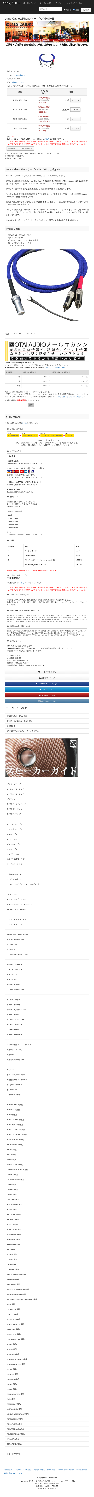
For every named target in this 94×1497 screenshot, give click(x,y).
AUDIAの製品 (12, 1115)
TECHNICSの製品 (14, 1404)
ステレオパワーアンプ (15, 789)
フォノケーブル (13, 854)
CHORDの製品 (12, 1175)
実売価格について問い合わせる (20, 148)
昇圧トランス (12, 975)
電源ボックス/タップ (15, 1050)
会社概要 (8, 1470)
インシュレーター (13, 1000)
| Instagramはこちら (47, 701)
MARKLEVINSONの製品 (16, 1274)
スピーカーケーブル (14, 824)
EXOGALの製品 (13, 1220)
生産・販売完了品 (13, 1454)
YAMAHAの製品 (13, 1439)
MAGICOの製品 (13, 1279)
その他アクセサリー (14, 1025)
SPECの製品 (12, 1369)
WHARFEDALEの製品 (15, 1429)
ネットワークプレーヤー (16, 899)
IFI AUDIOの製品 (13, 1244)
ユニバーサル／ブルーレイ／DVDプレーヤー (24, 884)
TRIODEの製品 (12, 1374)
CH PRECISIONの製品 (15, 1180)
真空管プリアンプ (13, 814)
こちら (46, 139)
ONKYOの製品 (12, 1314)
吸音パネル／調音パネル (16, 1010)
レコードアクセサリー (15, 989)
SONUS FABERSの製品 (16, 1364)
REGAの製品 (12, 1349)
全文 (76, 10)
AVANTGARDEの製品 (15, 1140)
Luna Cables (20, 75)
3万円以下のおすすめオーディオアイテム (23, 731)
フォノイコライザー (14, 970)
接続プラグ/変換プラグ (15, 859)
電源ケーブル (12, 1055)
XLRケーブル (12, 839)
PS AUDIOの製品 (13, 1319)
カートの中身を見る (47, 672)
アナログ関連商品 (13, 985)
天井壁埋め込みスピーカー (17, 1080)
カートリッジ (12, 980)
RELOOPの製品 (13, 1354)
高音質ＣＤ (11, 726)
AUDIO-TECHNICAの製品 (17, 1135)
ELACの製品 (12, 1210)
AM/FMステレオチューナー (17, 934)
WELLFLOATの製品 (14, 1424)
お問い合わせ (29, 3)
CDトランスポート (14, 879)
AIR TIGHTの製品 (13, 1110)
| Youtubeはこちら (47, 695)
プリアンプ (11, 799)
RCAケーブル (12, 834)
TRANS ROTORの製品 (15, 1394)
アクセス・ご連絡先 (22, 1470)
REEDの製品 (12, 1344)
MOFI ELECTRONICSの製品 (18, 1289)
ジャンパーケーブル (14, 829)
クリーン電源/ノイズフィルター (19, 1045)
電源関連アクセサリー (15, 1060)
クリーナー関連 (13, 1030)
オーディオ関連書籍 (14, 1035)
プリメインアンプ (13, 784)
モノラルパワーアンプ (15, 794)
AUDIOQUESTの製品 (15, 1125)
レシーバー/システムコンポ (17, 954)
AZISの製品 (11, 1155)
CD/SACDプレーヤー (15, 874)
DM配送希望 (81, 1470)
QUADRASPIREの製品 (15, 1339)
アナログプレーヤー (14, 965)
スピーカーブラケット (15, 1095)
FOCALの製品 (12, 1224)
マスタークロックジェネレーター (19, 904)
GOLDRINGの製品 (14, 1234)
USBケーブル (12, 849)
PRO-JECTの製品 (14, 1334)
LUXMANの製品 (13, 1269)
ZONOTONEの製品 (14, 1444)
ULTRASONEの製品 (14, 1409)
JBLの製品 (11, 1249)
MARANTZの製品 (13, 1284)
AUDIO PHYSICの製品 (15, 1120)
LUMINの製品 (12, 1259)
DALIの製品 (11, 1185)
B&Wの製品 (11, 1160)
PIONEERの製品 (13, 1329)
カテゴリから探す (75, 3)
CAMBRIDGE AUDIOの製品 (17, 1170)
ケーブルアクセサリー (15, 864)
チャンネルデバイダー (15, 939)
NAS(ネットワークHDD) (16, 909)
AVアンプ (10, 1070)
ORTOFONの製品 (13, 1309)
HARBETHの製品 (13, 1239)
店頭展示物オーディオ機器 (17, 716)
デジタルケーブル (13, 844)
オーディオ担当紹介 (65, 1470)
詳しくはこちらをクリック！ (57, 367)
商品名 (67, 10)
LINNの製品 (11, 1264)
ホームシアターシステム (16, 1075)
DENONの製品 (12, 1190)
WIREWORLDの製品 (15, 1419)
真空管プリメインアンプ (16, 804)
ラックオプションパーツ (16, 1020)
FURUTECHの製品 (14, 1229)
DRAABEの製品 (13, 1200)
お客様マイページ (47, 678)
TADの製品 (11, 1399)
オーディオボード (13, 1005)
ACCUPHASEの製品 (15, 1105)
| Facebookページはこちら (47, 684)
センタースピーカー (14, 1085)
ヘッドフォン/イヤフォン (16, 919)
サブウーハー (12, 1090)
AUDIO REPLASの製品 (16, 1130)
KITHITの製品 (12, 1254)
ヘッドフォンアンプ (14, 924)
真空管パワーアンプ (14, 809)
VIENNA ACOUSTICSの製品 (18, 1414)
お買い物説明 (46, 3)
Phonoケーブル (18, 82)
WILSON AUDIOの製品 (16, 1434)
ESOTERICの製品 (14, 1215)
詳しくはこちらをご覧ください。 (71, 397)
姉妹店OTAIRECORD (13, 1473)
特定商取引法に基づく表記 (44, 1470)
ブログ (59, 3)
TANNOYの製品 (13, 1379)
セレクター (11, 949)
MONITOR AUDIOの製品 (16, 1294)
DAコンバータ (12, 894)
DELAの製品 (12, 1195)
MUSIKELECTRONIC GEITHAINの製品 (22, 1299)
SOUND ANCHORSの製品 (17, 1359)
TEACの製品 (12, 1389)
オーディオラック (13, 1015)
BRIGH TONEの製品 (15, 1165)
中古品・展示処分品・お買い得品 (19, 721)
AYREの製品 (12, 1150)
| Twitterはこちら (47, 690)
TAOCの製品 (12, 1384)
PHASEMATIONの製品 (15, 1324)
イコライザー (12, 944)
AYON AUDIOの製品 (15, 1145)
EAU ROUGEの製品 (14, 1205)
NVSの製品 (11, 1304)
